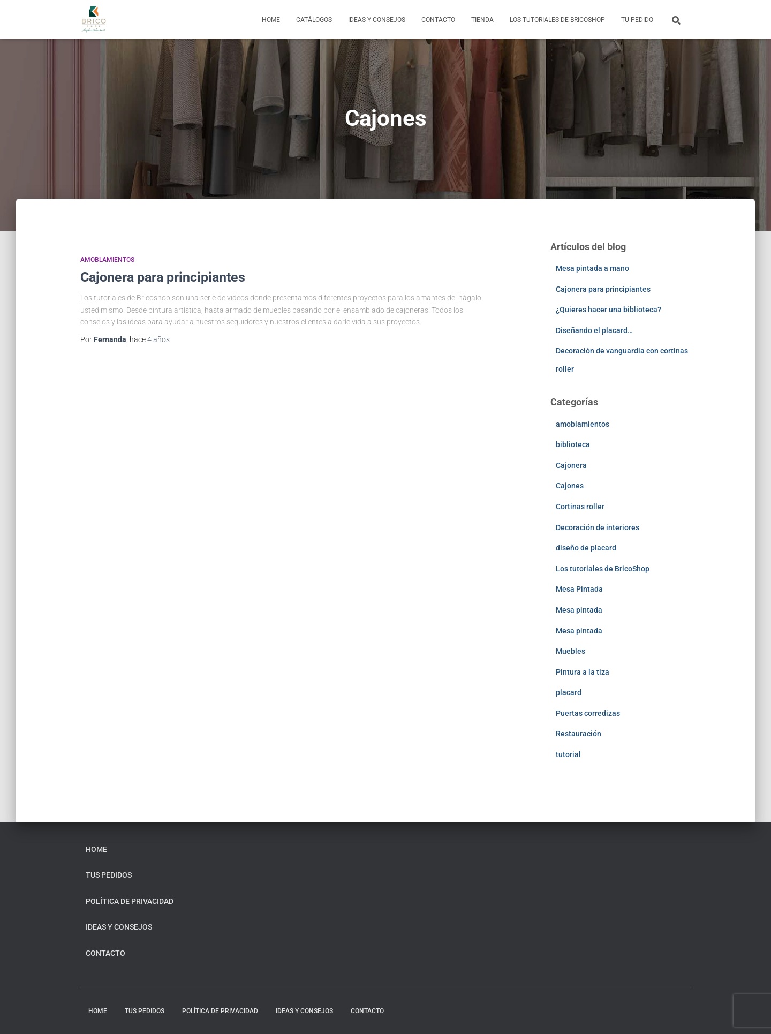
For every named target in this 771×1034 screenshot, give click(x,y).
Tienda (482, 20)
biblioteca (573, 444)
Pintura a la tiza (582, 672)
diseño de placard (586, 548)
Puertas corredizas (588, 713)
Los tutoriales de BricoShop (557, 20)
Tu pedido (637, 20)
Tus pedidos (109, 875)
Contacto (438, 20)
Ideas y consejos (376, 20)
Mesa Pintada (579, 589)
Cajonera (571, 465)
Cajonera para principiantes (162, 277)
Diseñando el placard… (594, 330)
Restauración (578, 733)
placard (568, 692)
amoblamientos (107, 259)
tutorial (568, 754)
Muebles (570, 651)
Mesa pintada (579, 610)
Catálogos (314, 20)
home (271, 20)
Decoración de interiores (597, 527)
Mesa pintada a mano (592, 268)
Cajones (570, 485)
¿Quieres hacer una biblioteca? (608, 309)
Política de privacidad (129, 901)
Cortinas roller (580, 506)
